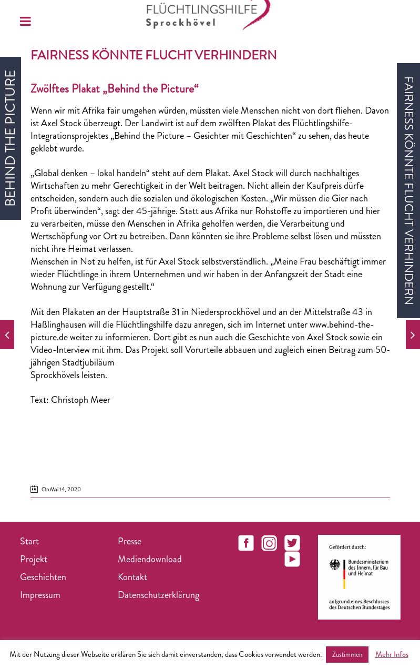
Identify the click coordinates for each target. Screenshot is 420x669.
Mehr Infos (391, 654)
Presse (129, 541)
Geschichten (43, 577)
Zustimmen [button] (347, 655)
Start (29, 541)
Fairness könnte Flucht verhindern (153, 55)
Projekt (33, 559)
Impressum (40, 595)
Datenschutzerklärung (158, 595)
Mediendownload (150, 559)
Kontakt (132, 577)
